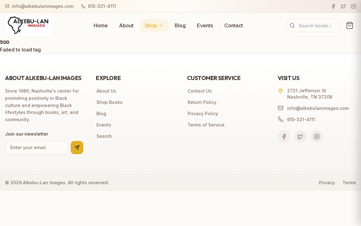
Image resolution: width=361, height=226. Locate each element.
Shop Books (109, 102)
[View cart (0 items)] (349, 25)
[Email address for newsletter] (36, 147)
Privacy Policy (202, 113)
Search (104, 136)
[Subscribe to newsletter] (77, 147)
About (126, 25)
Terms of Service (206, 124)
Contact (233, 25)
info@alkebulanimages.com (39, 6)
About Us (106, 91)
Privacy (327, 182)
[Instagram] (353, 6)
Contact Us (199, 91)
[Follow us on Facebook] (284, 136)
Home (101, 25)
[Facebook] (333, 6)
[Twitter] (343, 6)
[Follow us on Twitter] (300, 136)
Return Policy (201, 102)
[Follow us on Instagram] (316, 136)
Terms (349, 182)
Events (205, 25)
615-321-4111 (98, 6)
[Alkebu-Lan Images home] (28, 25)
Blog (180, 25)
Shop (154, 25)
